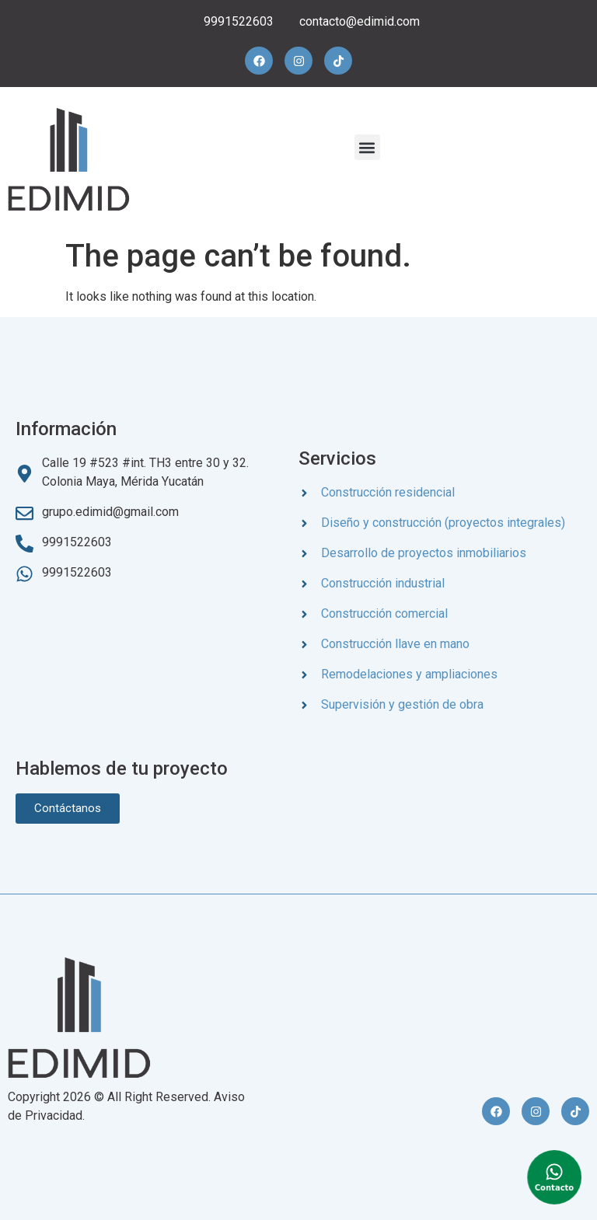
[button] (367, 147)
